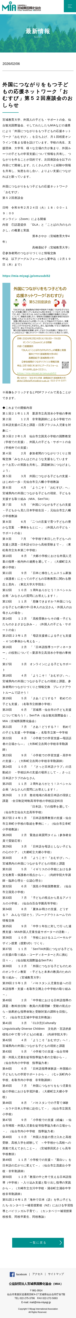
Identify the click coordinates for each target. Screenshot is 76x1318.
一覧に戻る (38, 1242)
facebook (21, 1274)
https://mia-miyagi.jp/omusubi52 (26, 276)
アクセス (37, 1273)
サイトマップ (56, 1273)
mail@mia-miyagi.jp (40, 1302)
